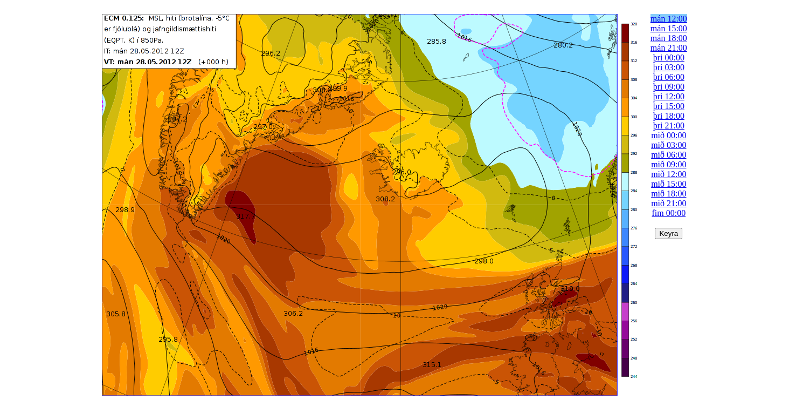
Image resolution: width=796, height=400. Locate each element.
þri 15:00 (668, 106)
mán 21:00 (668, 47)
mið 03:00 (668, 145)
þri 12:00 (668, 96)
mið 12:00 (668, 174)
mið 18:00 (668, 193)
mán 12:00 (668, 18)
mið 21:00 (668, 203)
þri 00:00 (668, 57)
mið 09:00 (668, 164)
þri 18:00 (668, 115)
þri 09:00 (668, 86)
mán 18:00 (668, 38)
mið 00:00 (668, 135)
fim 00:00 (669, 213)
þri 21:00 (668, 125)
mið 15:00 (668, 183)
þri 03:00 (668, 67)
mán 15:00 (668, 28)
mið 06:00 (668, 154)
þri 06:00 (668, 77)
